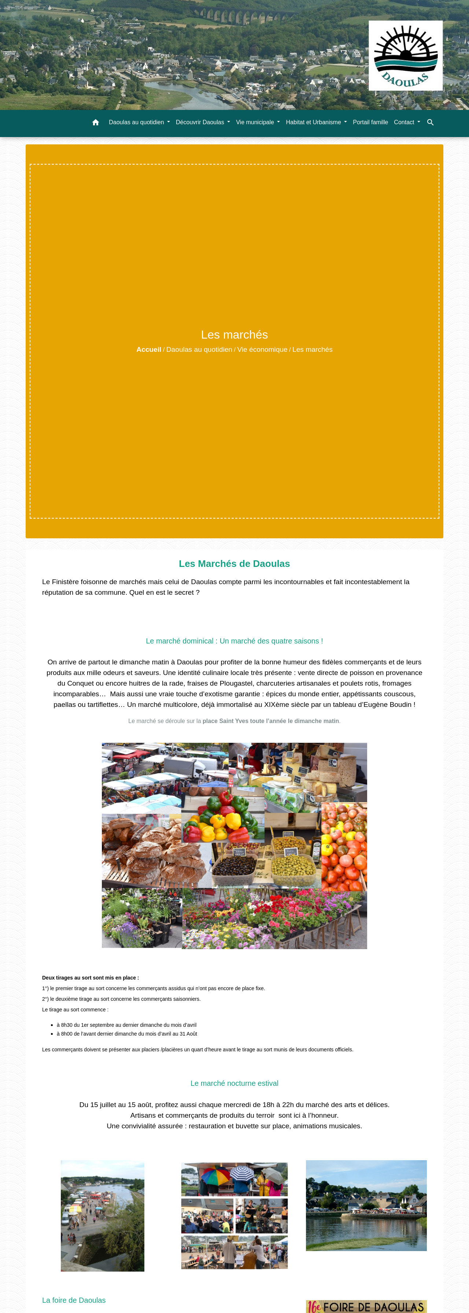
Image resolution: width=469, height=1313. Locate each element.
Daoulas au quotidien (199, 349)
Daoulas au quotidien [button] (137, 122)
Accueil (148, 349)
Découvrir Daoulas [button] (201, 122)
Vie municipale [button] (256, 122)
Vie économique (262, 349)
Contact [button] (405, 122)
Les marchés (312, 349)
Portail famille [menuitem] (370, 122)
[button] (95, 123)
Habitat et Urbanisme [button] (314, 122)
